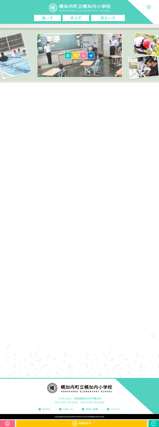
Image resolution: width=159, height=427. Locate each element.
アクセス (114, 409)
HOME (44, 409)
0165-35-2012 (69, 402)
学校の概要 (90, 409)
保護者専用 (81, 423)
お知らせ (66, 409)
